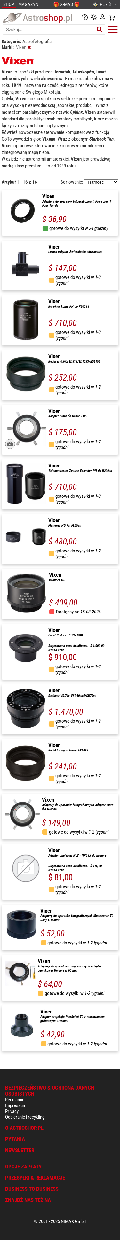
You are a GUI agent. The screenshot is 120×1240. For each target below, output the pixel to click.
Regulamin (14, 1100)
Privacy (12, 1111)
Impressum (15, 1105)
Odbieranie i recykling (24, 1117)
